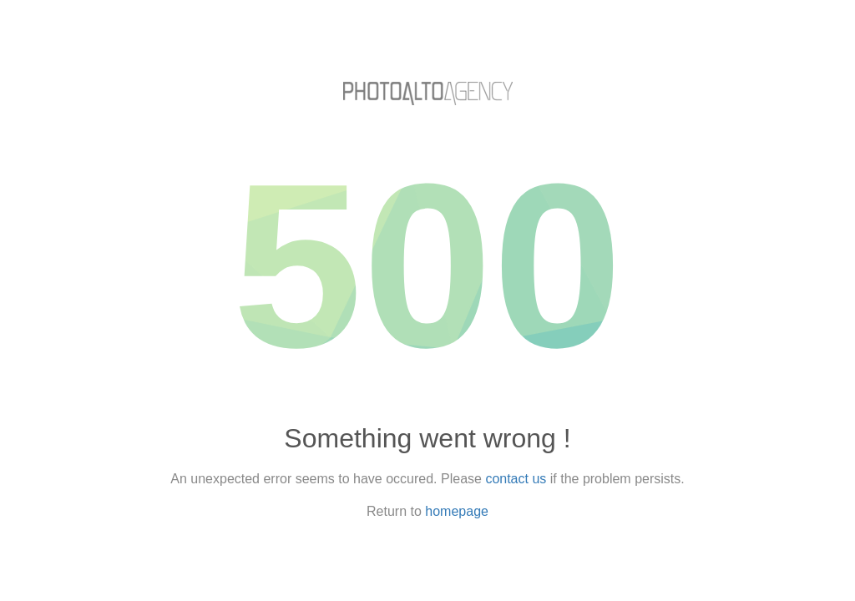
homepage (456, 511)
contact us (515, 479)
